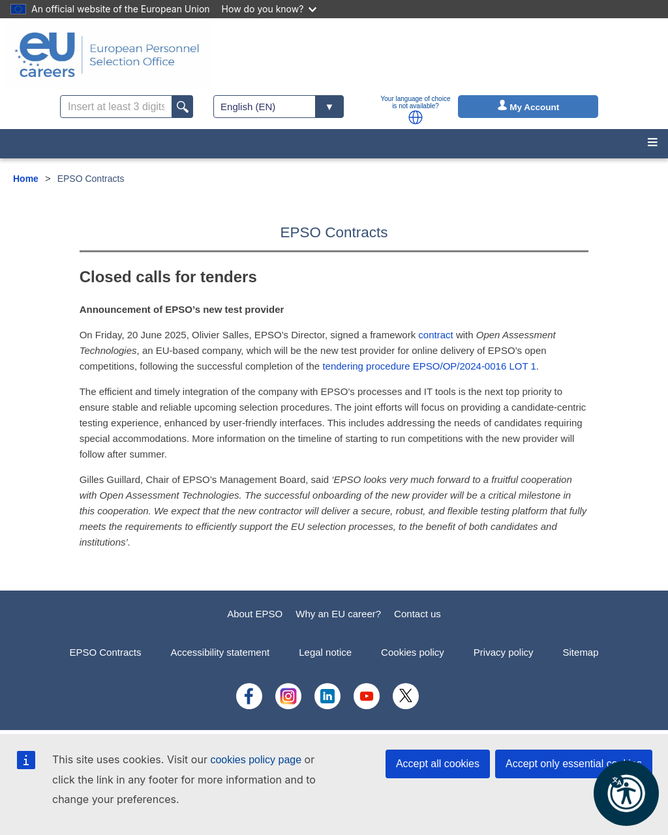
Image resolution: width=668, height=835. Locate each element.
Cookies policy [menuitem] (412, 652)
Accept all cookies (437, 763)
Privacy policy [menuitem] (504, 652)
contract (435, 334)
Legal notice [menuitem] (325, 652)
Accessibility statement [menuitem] (219, 652)
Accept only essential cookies (574, 763)
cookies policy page (255, 759)
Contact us (417, 613)
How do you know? (269, 8)
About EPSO (254, 613)
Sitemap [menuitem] (581, 652)
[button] (415, 117)
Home (25, 178)
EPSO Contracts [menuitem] (105, 652)
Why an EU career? (338, 613)
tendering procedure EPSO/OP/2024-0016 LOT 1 (429, 366)
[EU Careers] (107, 55)
